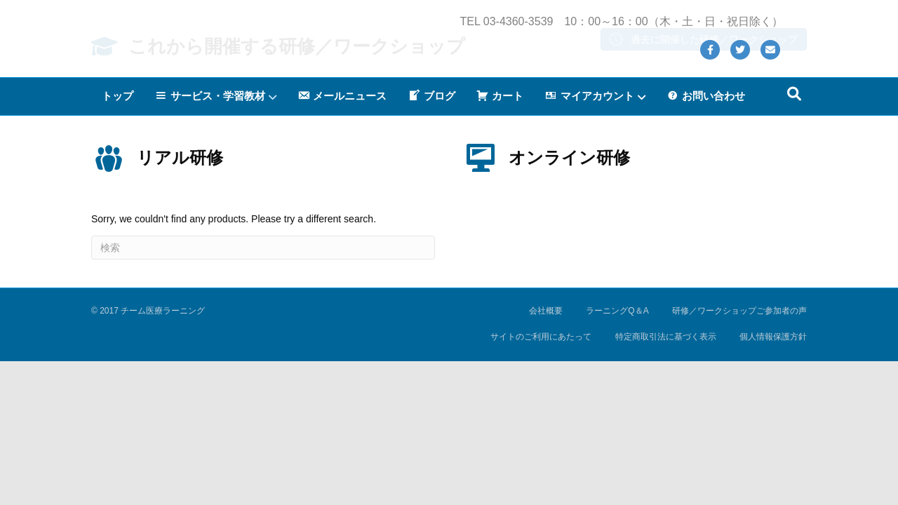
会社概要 (546, 442)
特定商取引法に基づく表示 (665, 468)
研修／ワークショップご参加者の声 (739, 442)
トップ (117, 112)
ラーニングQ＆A (617, 442)
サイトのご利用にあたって (540, 468)
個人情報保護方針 (773, 468)
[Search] (794, 110)
